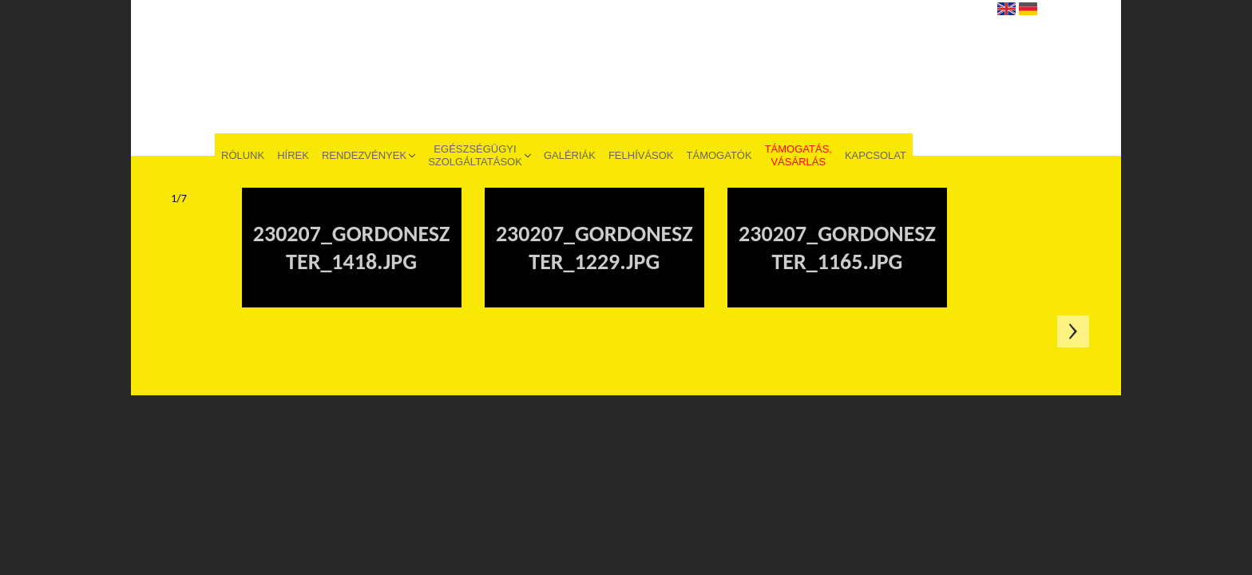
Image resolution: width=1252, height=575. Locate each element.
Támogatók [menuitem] (719, 155)
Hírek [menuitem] (293, 155)
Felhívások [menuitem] (641, 155)
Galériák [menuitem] (570, 155)
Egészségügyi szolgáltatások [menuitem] (475, 155)
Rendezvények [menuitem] (364, 155)
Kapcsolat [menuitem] (875, 155)
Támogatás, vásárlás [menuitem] (798, 155)
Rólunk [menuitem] (242, 155)
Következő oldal (1073, 331)
